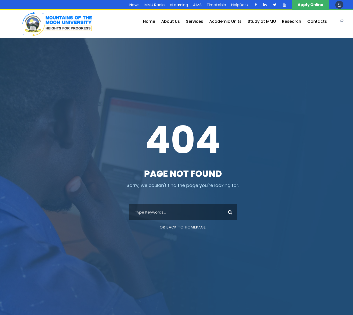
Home (149, 21)
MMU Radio (155, 4)
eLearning (179, 4)
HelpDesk (239, 4)
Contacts (317, 21)
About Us (170, 21)
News (134, 4)
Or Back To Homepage (183, 227)
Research (291, 21)
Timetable (216, 4)
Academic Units (225, 21)
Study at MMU (262, 21)
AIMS (197, 4)
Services (194, 21)
